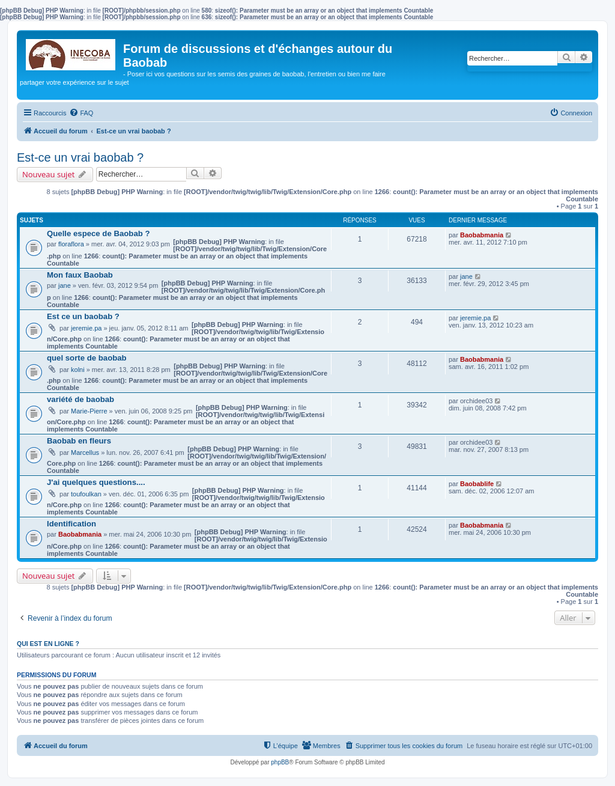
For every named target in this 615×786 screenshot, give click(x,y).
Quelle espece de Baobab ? (98, 233)
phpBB (280, 762)
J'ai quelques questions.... (96, 482)
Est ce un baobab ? (83, 316)
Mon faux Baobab (80, 274)
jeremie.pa (86, 328)
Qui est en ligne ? (48, 643)
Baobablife (477, 483)
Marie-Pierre (89, 411)
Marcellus (85, 452)
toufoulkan (86, 494)
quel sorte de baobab (87, 357)
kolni (78, 369)
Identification (71, 523)
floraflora (71, 244)
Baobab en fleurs (79, 440)
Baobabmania (481, 235)
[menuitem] (81, 113)
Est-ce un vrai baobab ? (80, 157)
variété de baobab (80, 399)
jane (64, 285)
